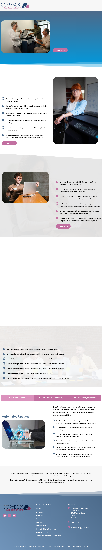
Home (38, 509)
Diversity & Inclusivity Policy (46, 529)
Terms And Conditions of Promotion (48, 536)
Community (40, 515)
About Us (39, 512)
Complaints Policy (42, 532)
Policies (39, 522)
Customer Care (41, 519)
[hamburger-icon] (99, 5)
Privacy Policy (41, 525)
